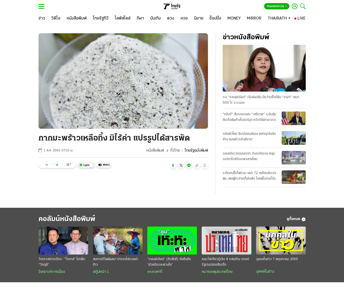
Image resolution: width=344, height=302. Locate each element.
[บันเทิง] (155, 18)
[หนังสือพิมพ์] (77, 18)
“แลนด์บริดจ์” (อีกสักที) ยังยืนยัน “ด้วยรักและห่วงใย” (169, 262)
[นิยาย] (198, 18)
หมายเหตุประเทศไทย (217, 272)
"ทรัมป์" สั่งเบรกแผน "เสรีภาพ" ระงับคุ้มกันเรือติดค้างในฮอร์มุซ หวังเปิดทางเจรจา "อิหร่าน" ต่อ (250, 118)
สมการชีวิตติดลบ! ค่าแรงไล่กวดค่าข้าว (115, 262)
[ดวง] (170, 18)
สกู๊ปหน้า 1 (101, 272)
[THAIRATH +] (279, 18)
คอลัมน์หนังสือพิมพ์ (67, 219)
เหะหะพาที (154, 272)
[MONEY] (234, 18)
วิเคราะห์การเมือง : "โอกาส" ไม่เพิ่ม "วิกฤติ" (62, 262)
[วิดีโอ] (55, 18)
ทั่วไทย (175, 151)
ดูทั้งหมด (296, 219)
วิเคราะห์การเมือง (52, 272)
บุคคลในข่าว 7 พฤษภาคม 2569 (277, 259)
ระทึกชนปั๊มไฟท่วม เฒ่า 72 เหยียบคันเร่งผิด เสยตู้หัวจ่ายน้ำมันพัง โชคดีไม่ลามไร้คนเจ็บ (250, 176)
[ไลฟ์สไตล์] (122, 18)
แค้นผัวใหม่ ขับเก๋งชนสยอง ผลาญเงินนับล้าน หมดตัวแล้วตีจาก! (249, 136)
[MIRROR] (254, 18)
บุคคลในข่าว (265, 272)
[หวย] (184, 18)
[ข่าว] (42, 18)
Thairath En (277, 6)
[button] (173, 165)
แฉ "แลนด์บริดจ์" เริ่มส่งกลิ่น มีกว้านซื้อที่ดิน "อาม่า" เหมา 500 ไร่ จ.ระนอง (261, 100)
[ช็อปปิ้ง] (215, 18)
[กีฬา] (140, 18)
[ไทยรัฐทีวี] (101, 18)
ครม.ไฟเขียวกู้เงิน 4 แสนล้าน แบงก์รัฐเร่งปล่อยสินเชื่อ (225, 262)
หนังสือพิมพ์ (155, 151)
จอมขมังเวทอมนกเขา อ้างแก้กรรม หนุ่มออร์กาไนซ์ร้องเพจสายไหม (249, 156)
